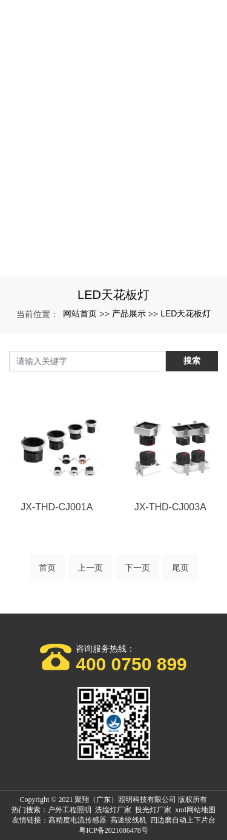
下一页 (137, 567)
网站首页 (80, 313)
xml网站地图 (195, 810)
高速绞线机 (128, 820)
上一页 (90, 567)
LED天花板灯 (185, 313)
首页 (47, 567)
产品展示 (129, 313)
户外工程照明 (69, 810)
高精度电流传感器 (77, 820)
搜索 (191, 360)
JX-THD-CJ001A (57, 507)
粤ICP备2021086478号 (113, 830)
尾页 (180, 567)
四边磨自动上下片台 (182, 820)
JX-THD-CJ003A (170, 507)
